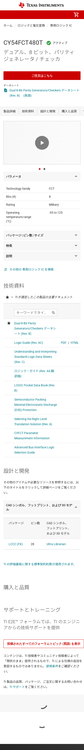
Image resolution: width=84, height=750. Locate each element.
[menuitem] (40, 14)
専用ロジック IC (61, 25)
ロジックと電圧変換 (31, 25)
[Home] (41, 5)
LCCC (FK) (16, 544)
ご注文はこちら (42, 75)
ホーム (8, 25)
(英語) (27, 95)
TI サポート (17, 687)
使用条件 (52, 666)
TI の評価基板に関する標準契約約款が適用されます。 (39, 564)
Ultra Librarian (56, 544)
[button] (8, 14)
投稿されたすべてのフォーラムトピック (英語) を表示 (43, 643)
